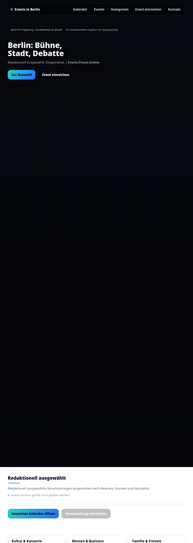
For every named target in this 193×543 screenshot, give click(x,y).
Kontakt (174, 9)
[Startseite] (25, 9)
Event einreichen (148, 9)
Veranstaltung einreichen (86, 513)
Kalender (80, 9)
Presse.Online (110, 29)
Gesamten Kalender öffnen (33, 513)
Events (99, 9)
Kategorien (120, 9)
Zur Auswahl (21, 75)
